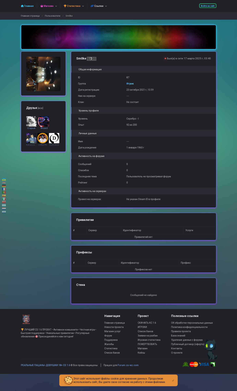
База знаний (178, 339)
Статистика (110, 351)
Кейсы (141, 356)
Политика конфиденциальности (189, 330)
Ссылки (97, 6)
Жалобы (109, 347)
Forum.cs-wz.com (128, 368)
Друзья (34, 108)
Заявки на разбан (148, 339)
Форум (108, 339)
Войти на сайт (208, 6)
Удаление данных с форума (187, 343)
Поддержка (111, 343)
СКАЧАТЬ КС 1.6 (147, 326)
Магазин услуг (112, 334)
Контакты (176, 351)
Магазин (143, 351)
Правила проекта (181, 334)
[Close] (173, 377)
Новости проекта (114, 330)
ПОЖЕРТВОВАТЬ (147, 347)
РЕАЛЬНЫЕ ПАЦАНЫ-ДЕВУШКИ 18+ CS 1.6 (45, 368)
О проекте (177, 356)
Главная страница (30, 16)
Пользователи (52, 16)
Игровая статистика (149, 343)
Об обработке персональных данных (192, 326)
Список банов (112, 356)
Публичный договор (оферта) (187, 347)
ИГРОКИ (142, 330)
